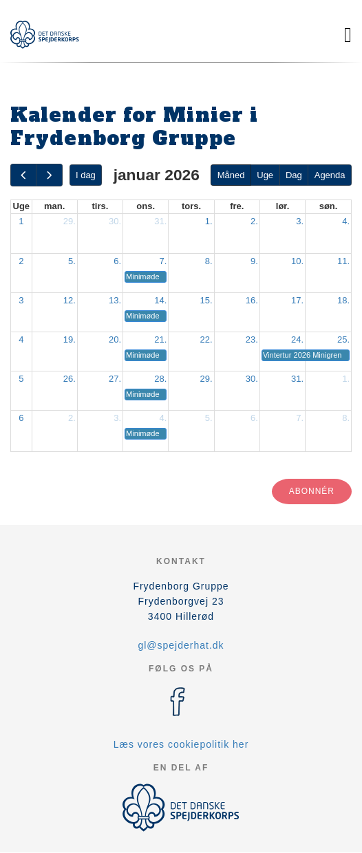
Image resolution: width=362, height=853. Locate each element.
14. (160, 300)
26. (69, 379)
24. (297, 339)
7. (163, 261)
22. (206, 339)
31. (160, 221)
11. (343, 261)
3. (300, 221)
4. (346, 221)
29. (69, 221)
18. (343, 300)
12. (69, 300)
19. (69, 339)
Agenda (330, 175)
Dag (294, 175)
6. (117, 261)
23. (252, 339)
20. (115, 339)
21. (160, 339)
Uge (265, 175)
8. (209, 261)
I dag (86, 175)
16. (252, 300)
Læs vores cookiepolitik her (181, 744)
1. (209, 221)
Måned (231, 175)
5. (72, 261)
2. (254, 221)
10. (297, 261)
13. (115, 300)
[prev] (23, 175)
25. (343, 339)
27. (115, 379)
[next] (49, 175)
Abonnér (311, 491)
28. (160, 379)
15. (206, 300)
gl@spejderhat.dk (181, 645)
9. (254, 261)
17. (297, 300)
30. (115, 221)
